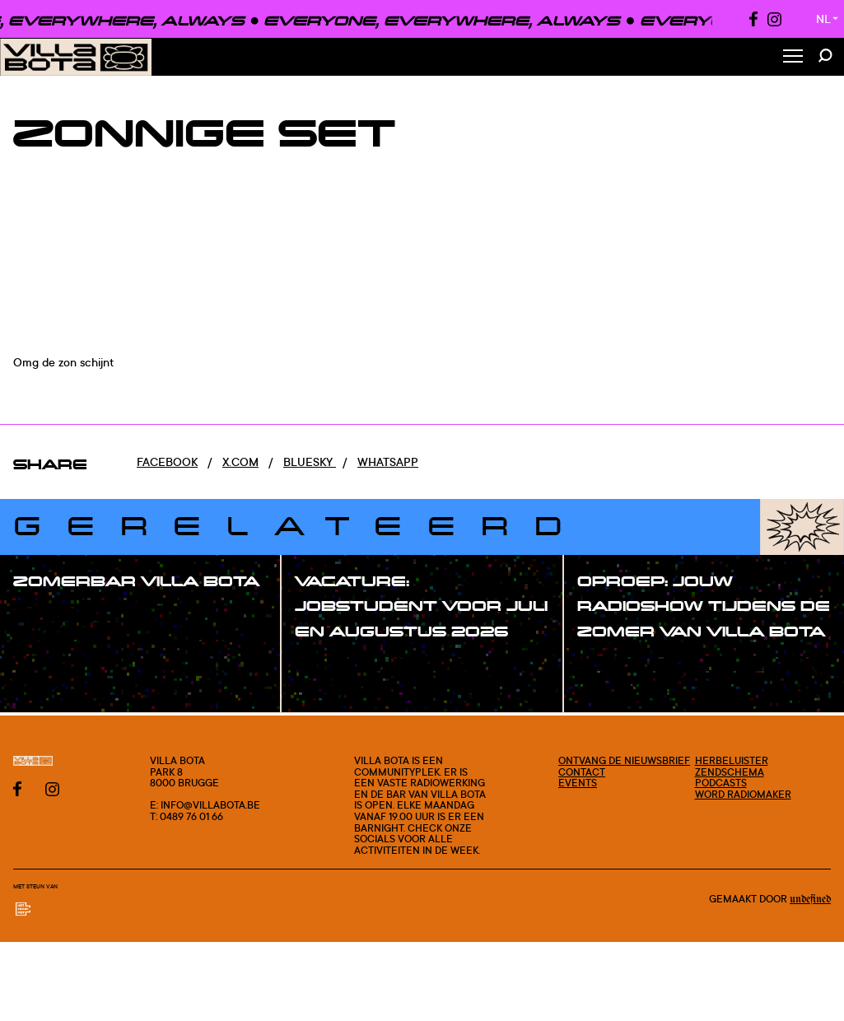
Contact (581, 772)
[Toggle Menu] (793, 57)
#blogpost (60, 635)
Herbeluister (731, 760)
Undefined (810, 899)
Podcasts (721, 783)
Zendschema (729, 772)
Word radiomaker (743, 794)
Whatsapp (387, 461)
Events (577, 783)
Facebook (167, 461)
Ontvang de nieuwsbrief (624, 760)
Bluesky (309, 461)
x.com (240, 461)
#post (47, 614)
